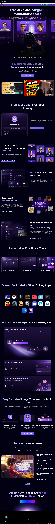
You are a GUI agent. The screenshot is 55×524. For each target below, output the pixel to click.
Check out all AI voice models (35, 185)
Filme (5, 1)
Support (18, 521)
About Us (18, 519)
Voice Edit (46, 519)
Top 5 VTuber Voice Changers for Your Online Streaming (45, 469)
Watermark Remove (48, 521)
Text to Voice (38, 523)
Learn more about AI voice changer (8, 160)
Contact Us (18, 523)
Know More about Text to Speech (27, 276)
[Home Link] (6, 519)
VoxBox (28, 521)
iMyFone (9, 1)
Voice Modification (39, 519)
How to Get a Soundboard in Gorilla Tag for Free (44, 478)
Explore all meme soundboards (7, 211)
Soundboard (38, 521)
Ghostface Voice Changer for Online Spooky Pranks (44, 464)
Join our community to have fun (36, 238)
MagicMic (28, 519)
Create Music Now (44, 4)
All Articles (27, 483)
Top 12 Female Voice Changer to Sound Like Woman (45, 459)
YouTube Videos (48, 523)
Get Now (51, 267)
